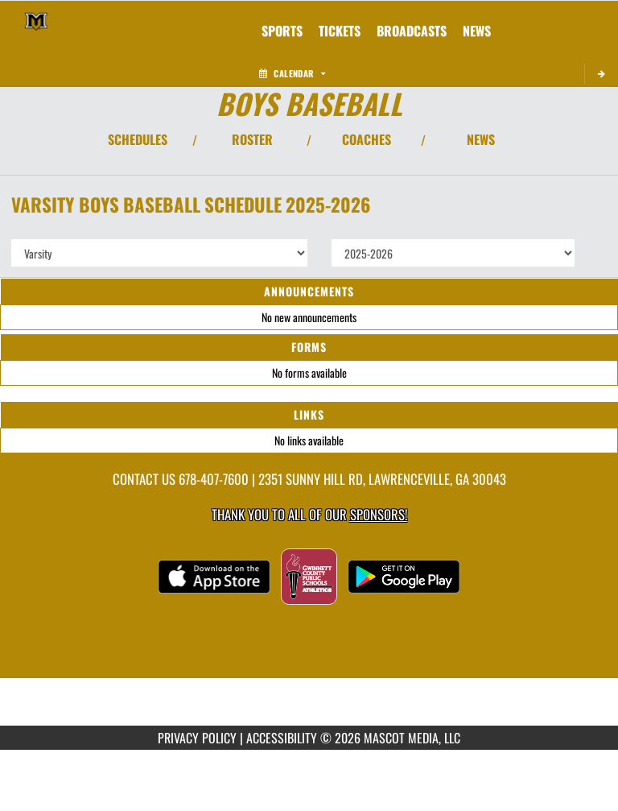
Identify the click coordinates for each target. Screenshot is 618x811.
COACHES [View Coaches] (366, 139)
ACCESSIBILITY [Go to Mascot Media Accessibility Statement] (281, 737)
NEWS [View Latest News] (481, 139)
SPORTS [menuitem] (282, 30)
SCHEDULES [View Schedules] (137, 139)
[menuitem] (340, 30)
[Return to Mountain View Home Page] (36, 21)
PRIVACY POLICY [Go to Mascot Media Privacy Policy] (197, 737)
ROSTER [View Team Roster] (252, 139)
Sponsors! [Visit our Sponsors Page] (378, 514)
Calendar (292, 73)
